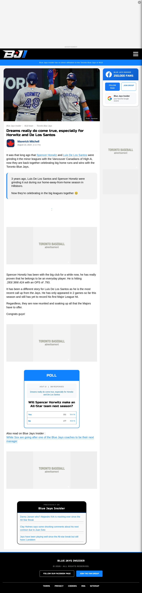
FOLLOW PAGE (112, 86)
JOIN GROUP (128, 85)
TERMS (46, 586)
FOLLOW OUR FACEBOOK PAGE (57, 573)
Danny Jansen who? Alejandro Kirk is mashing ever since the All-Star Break (50, 518)
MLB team (28, 126)
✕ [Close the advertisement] (139, 2)
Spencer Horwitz (47, 155)
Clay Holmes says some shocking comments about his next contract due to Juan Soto (49, 528)
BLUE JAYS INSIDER (71, 560)
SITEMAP (94, 586)
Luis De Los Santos (75, 155)
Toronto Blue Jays (44, 126)
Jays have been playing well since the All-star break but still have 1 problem (49, 538)
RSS (83, 586)
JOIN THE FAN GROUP (89, 573)
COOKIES (72, 586)
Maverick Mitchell (28, 141)
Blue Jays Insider (13, 126)
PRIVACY (59, 586)
